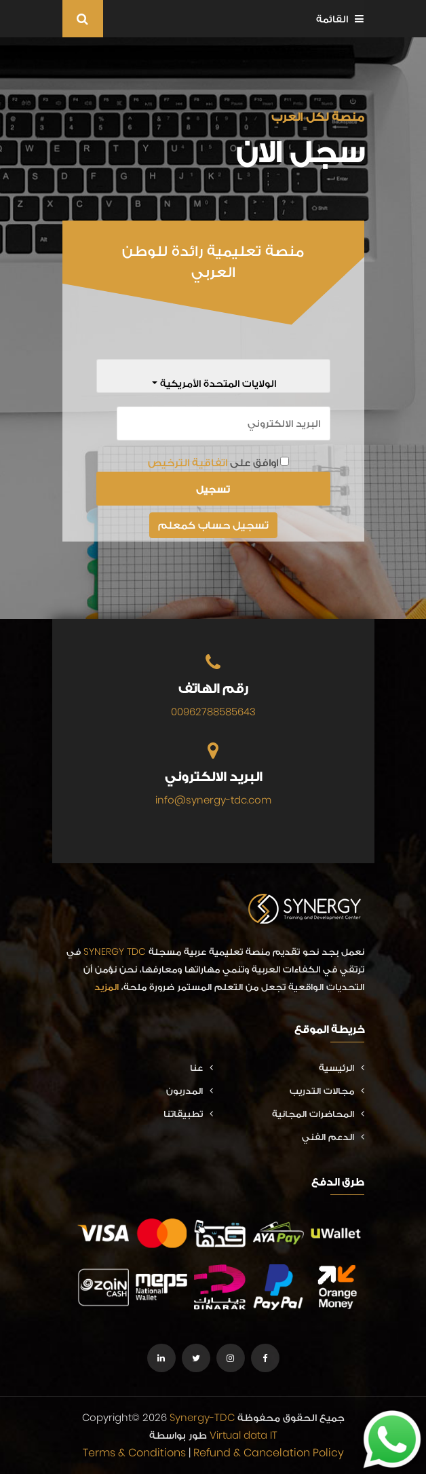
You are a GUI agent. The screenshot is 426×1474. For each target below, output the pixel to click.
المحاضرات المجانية (318, 1113)
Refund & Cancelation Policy (268, 1452)
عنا (201, 1067)
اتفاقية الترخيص (187, 462)
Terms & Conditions (134, 1452)
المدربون (189, 1090)
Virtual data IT (243, 1435)
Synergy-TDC (202, 1417)
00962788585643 (213, 711)
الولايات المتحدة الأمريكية (216, 383)
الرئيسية (341, 1067)
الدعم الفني (333, 1137)
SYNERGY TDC (114, 951)
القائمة (340, 19)
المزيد (106, 987)
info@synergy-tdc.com (213, 800)
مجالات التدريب (327, 1090)
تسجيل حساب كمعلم (213, 525)
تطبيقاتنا (188, 1113)
